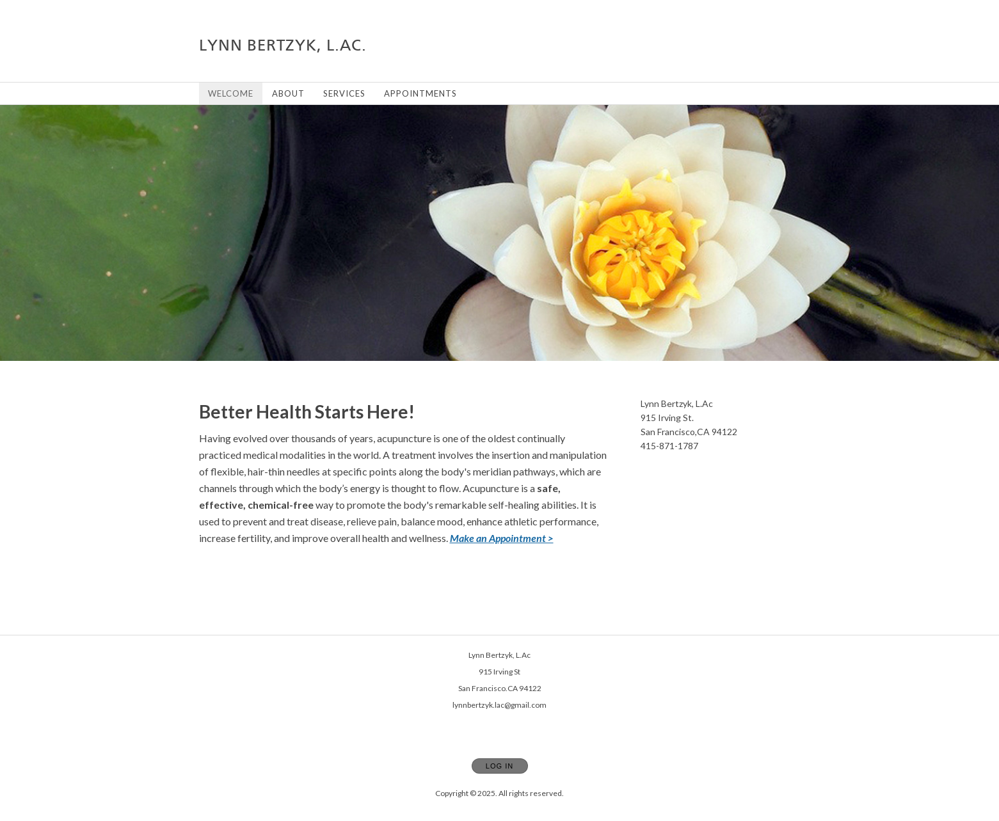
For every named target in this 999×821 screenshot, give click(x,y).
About (288, 93)
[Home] (283, 45)
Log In (499, 766)
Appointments (420, 93)
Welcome (230, 93)
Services (344, 93)
